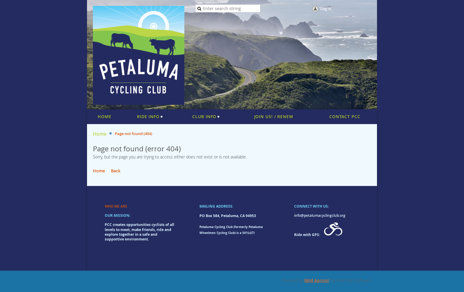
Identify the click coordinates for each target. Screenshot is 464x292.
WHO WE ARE (116, 206)
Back (115, 171)
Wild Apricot (316, 280)
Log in (325, 8)
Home (100, 134)
